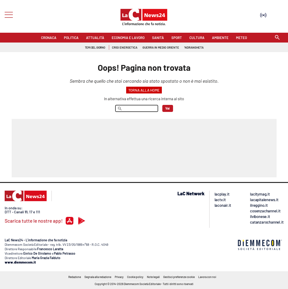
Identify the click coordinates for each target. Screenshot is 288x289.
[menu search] (136, 108)
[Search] (277, 37)
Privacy (119, 276)
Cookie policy (135, 276)
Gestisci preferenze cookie (179, 276)
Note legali (153, 276)
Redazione (74, 276)
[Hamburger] (7, 14)
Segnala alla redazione (97, 276)
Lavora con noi (207, 276)
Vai (167, 108)
